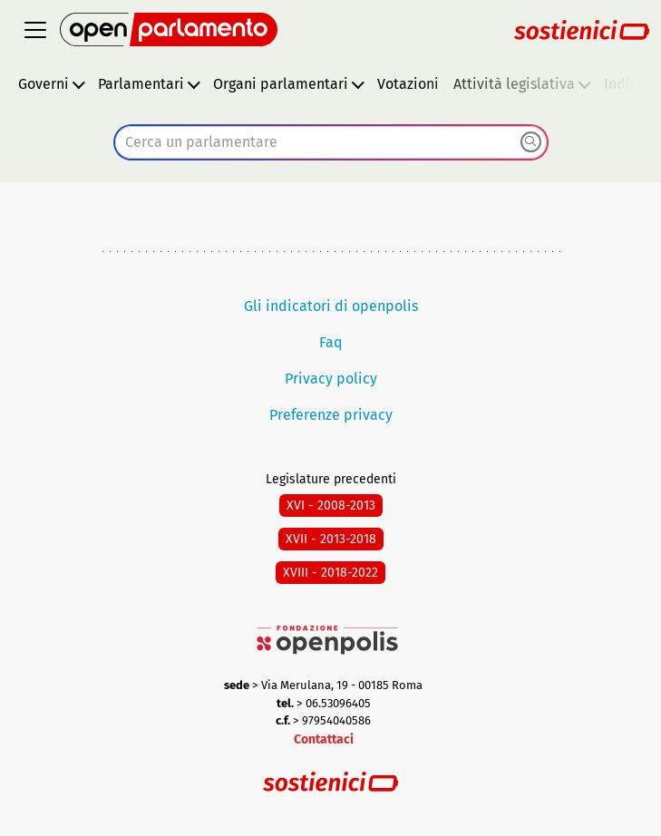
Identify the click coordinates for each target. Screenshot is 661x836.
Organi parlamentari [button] (280, 83)
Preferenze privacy (331, 414)
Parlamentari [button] (141, 83)
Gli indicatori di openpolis (331, 306)
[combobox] (331, 142)
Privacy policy (331, 378)
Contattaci (324, 739)
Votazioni (408, 83)
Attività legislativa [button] (514, 83)
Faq (331, 342)
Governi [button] (43, 83)
